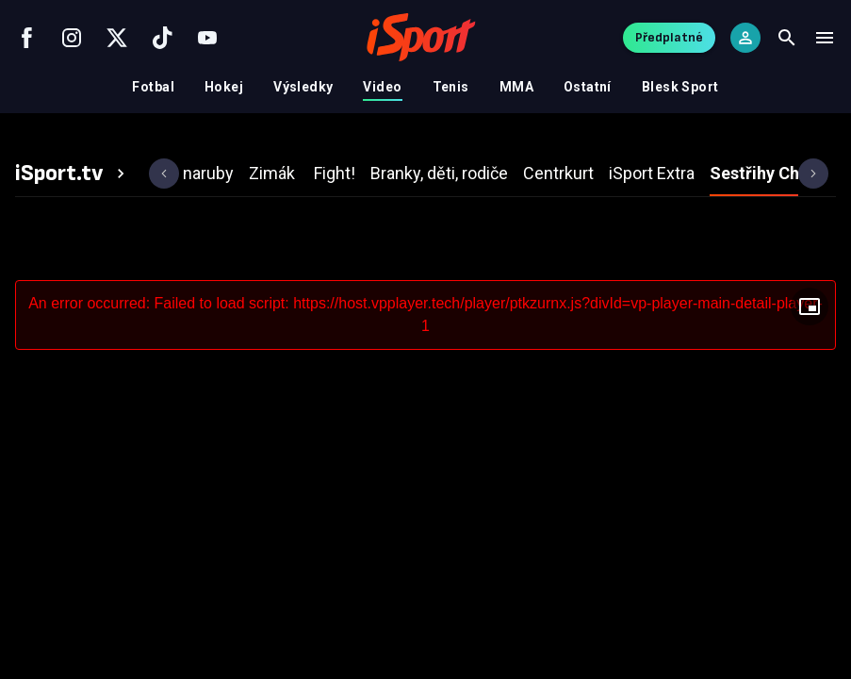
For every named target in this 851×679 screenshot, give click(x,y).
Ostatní (588, 86)
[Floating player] (809, 306)
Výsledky (303, 86)
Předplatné (669, 37)
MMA (516, 86)
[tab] (72, 173)
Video (382, 86)
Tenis (451, 86)
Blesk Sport (680, 86)
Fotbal (153, 86)
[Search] (787, 37)
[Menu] (824, 37)
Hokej (224, 86)
